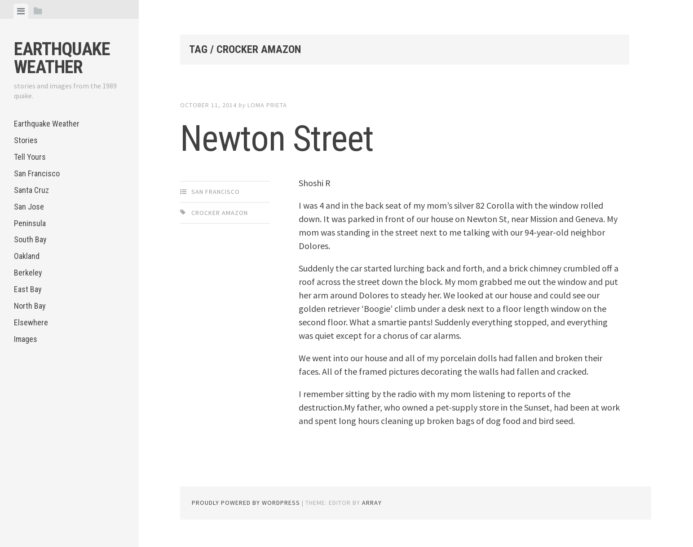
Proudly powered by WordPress (246, 503)
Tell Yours (30, 157)
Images (25, 339)
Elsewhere (31, 322)
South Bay (30, 239)
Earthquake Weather (62, 58)
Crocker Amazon (219, 213)
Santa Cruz (31, 190)
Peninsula (30, 223)
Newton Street (277, 139)
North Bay (30, 306)
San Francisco (37, 173)
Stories (26, 140)
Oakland (27, 256)
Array (372, 503)
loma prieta (267, 105)
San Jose (29, 206)
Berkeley (28, 272)
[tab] (20, 11)
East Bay (28, 289)
